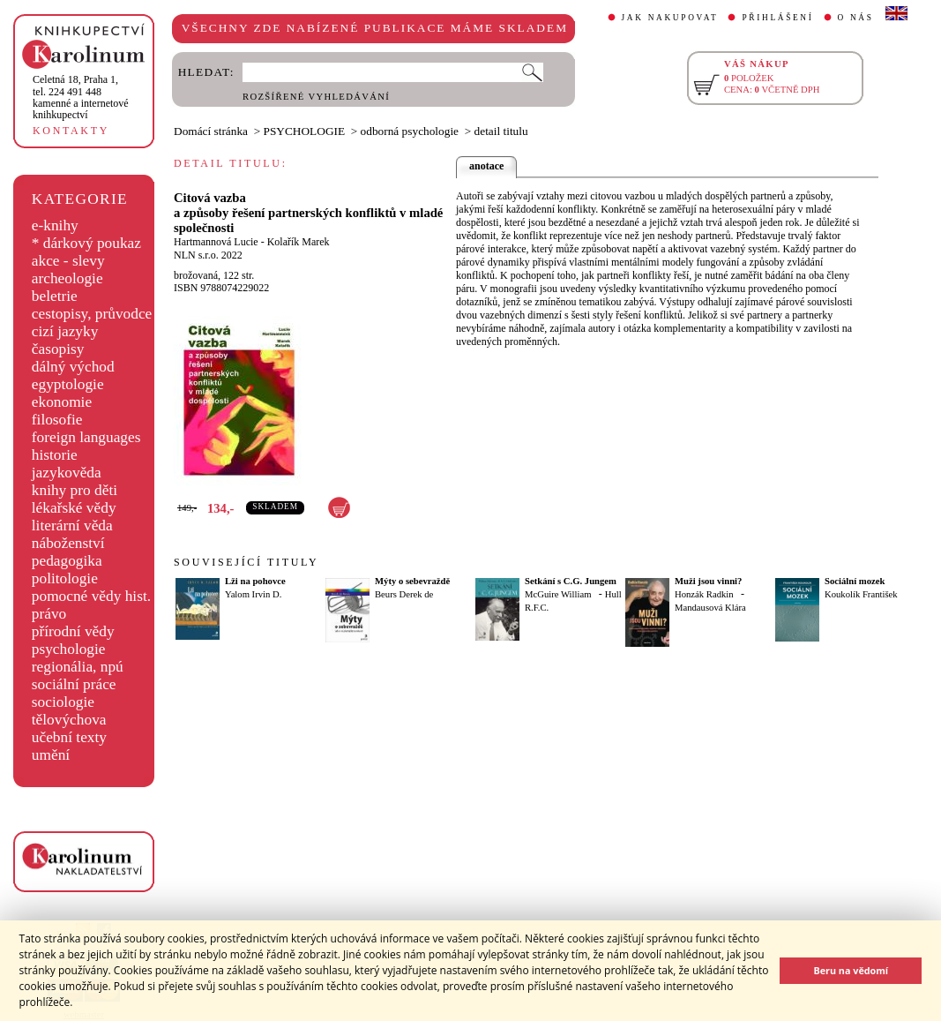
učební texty (69, 737)
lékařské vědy (74, 507)
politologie (65, 578)
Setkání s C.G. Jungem (570, 581)
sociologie (63, 702)
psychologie (69, 649)
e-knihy (55, 225)
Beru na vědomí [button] (850, 970)
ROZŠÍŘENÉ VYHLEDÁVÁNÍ (316, 96)
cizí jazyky (65, 331)
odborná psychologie (410, 131)
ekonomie (62, 402)
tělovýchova (69, 719)
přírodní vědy (73, 631)
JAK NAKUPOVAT (670, 17)
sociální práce (74, 684)
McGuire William (558, 594)
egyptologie (68, 384)
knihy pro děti (74, 490)
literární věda (72, 525)
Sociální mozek (855, 581)
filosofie (57, 419)
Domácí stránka (211, 131)
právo (49, 613)
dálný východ (73, 366)
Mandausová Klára (710, 607)
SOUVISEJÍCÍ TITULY (246, 562)
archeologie (67, 278)
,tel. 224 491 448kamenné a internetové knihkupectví (81, 97)
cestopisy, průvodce (92, 313)
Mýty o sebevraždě (412, 581)
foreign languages (86, 437)
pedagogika (67, 560)
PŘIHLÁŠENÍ (777, 17)
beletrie (55, 296)
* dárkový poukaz (86, 243)
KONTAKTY (71, 130)
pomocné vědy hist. (91, 596)
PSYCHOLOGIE (305, 131)
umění (51, 755)
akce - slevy (68, 260)
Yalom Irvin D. (253, 594)
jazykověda (66, 472)
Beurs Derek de (404, 594)
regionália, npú (77, 666)
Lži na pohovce (255, 581)
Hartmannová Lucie (216, 242)
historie (55, 455)
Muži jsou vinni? (708, 581)
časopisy (58, 349)
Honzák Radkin (704, 594)
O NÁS (856, 17)
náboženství (68, 543)
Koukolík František (861, 594)
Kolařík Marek (298, 242)
